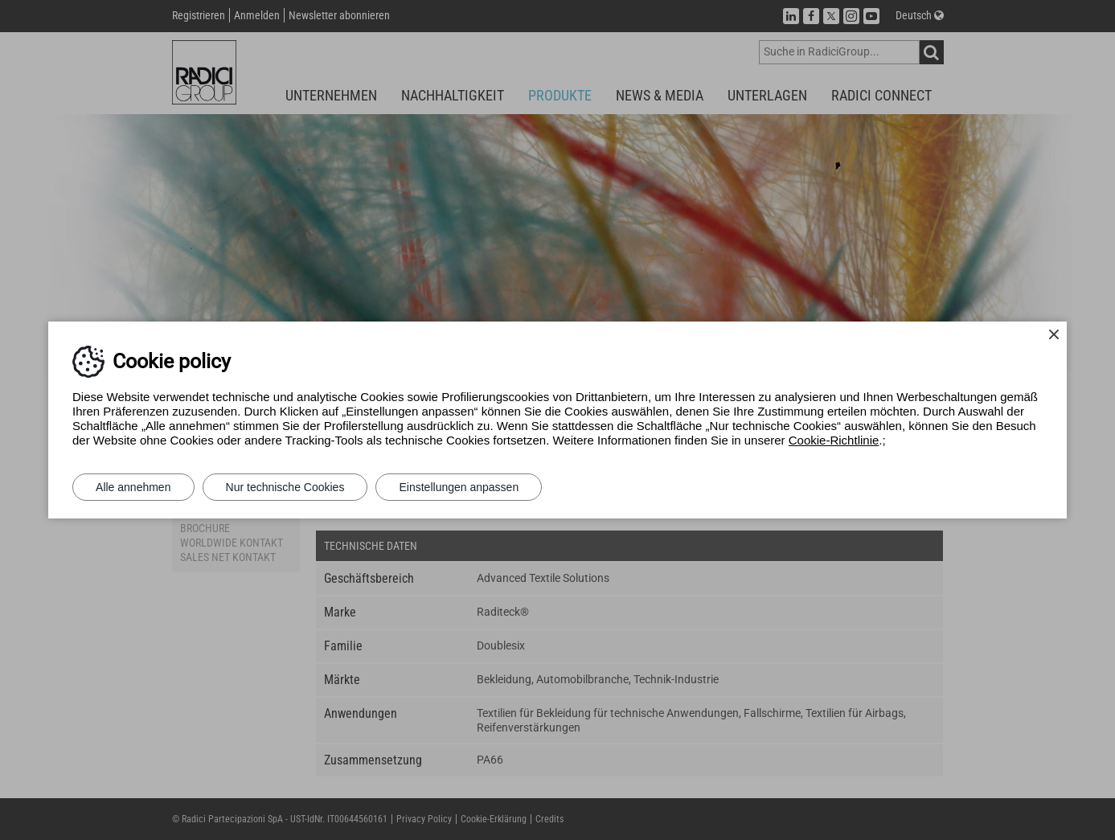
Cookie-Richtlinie (834, 440)
